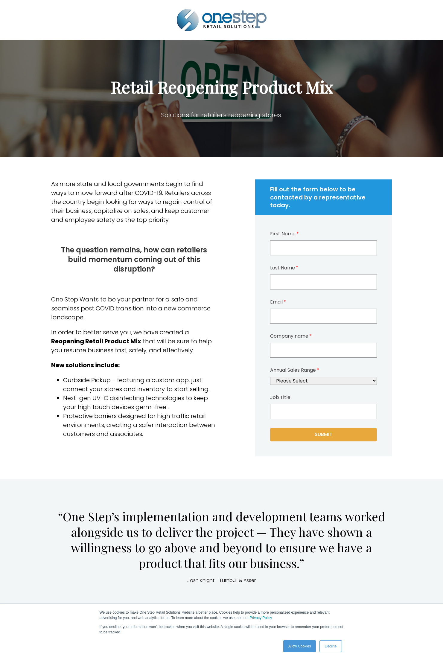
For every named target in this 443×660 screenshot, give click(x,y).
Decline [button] (331, 646)
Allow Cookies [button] (299, 646)
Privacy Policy (261, 618)
